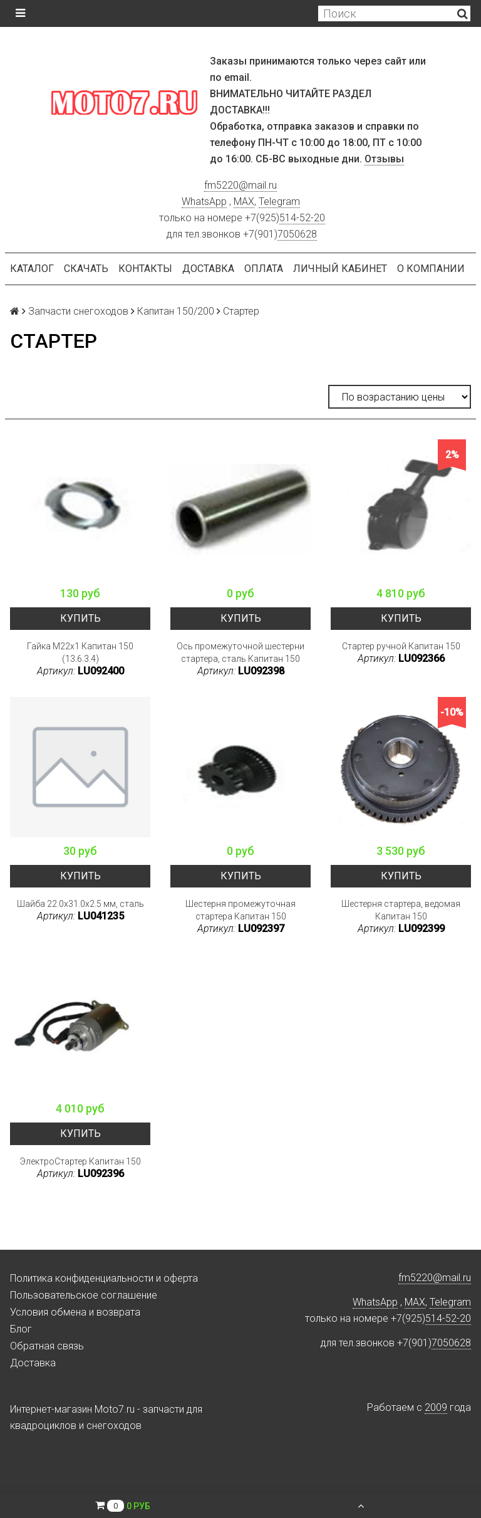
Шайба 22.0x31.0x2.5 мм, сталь (80, 904)
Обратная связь (47, 1346)
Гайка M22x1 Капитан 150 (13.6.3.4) (80, 652)
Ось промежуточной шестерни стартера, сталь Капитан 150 (240, 652)
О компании (431, 269)
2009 (436, 1407)
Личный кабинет (340, 269)
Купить (80, 618)
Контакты (145, 269)
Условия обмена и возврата (75, 1312)
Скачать (86, 269)
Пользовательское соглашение (83, 1295)
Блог (21, 1329)
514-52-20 (302, 218)
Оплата (263, 269)
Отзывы (384, 159)
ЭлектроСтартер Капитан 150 (80, 1161)
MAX (244, 201)
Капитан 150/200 (175, 311)
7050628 (297, 234)
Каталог (32, 269)
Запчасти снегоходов (78, 311)
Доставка (208, 269)
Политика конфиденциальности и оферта (104, 1278)
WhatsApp (204, 201)
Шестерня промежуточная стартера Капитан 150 (240, 910)
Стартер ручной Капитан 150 (401, 646)
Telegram (279, 201)
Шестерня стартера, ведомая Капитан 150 (400, 910)
